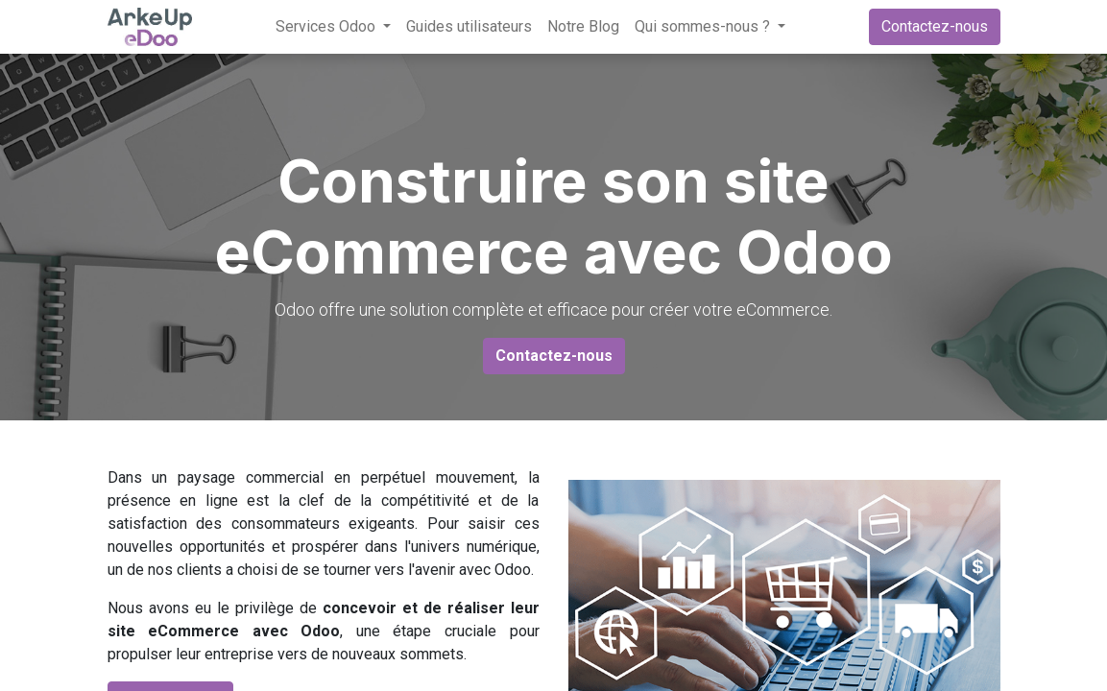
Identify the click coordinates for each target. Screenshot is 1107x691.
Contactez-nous (934, 26)
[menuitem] (469, 27)
